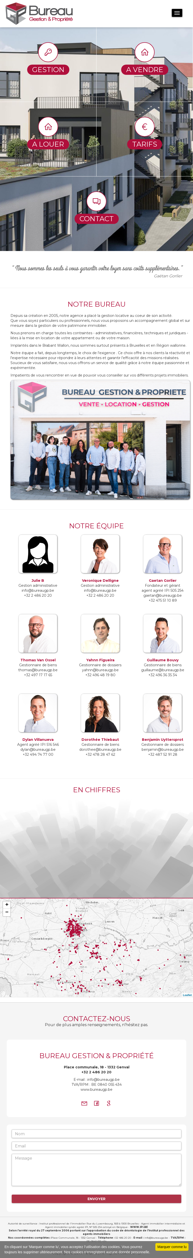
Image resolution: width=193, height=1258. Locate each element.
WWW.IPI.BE (139, 1227)
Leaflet (187, 995)
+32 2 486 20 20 (96, 1072)
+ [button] (6, 905)
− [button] (6, 912)
